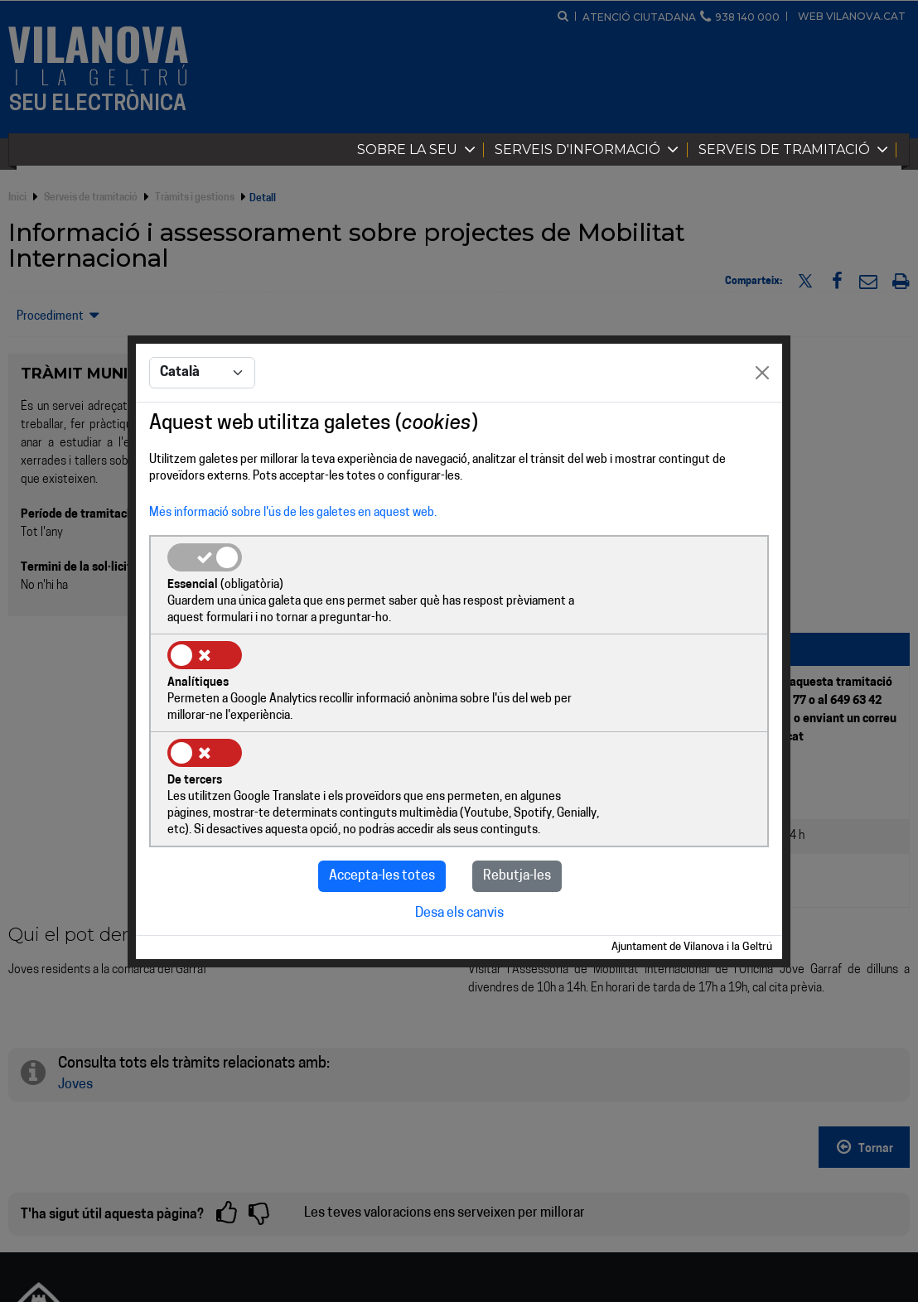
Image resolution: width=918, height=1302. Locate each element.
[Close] (762, 423)
